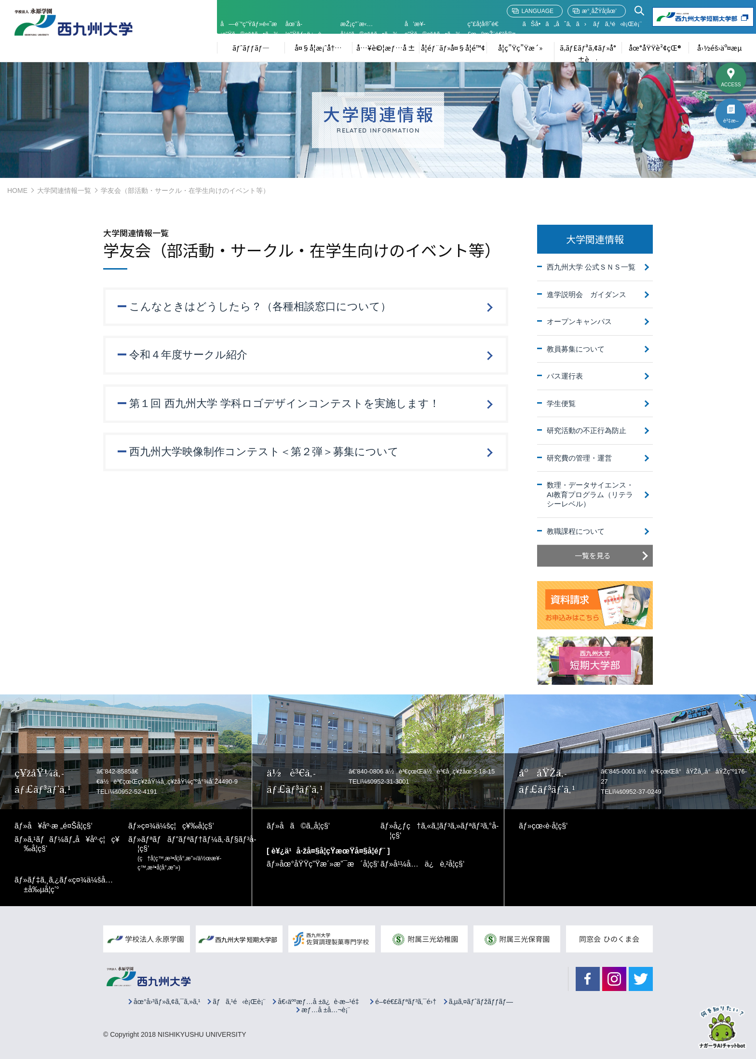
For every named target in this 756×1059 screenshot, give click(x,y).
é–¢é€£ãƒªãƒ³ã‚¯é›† (405, 1001)
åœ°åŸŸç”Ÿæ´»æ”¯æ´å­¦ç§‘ (330, 864)
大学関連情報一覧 (64, 190)
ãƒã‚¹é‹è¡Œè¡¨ (617, 23)
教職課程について (576, 531)
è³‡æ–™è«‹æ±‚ (731, 123)
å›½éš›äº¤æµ (722, 47)
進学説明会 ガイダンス (586, 294)
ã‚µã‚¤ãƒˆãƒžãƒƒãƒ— (481, 1001)
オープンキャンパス (579, 321)
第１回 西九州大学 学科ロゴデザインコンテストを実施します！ (285, 403)
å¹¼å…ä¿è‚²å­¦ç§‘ (429, 864)
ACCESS (731, 84)
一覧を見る (593, 555)
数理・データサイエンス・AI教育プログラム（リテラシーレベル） (590, 494)
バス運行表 (565, 376)
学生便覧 (561, 403)
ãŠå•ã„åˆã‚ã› (554, 23)
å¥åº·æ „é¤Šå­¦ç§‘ (60, 826)
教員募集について (576, 349)
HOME (17, 190)
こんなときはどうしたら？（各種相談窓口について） (261, 306)
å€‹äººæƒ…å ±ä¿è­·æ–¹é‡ (320, 1001)
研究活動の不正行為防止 (586, 430)
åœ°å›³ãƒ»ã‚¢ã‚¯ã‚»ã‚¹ (167, 1001)
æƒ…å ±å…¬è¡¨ (325, 1010)
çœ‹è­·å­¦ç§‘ (550, 826)
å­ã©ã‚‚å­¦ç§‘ (305, 826)
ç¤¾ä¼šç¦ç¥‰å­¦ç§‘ (178, 826)
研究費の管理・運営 (579, 458)
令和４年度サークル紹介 (189, 355)
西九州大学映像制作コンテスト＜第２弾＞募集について (264, 452)
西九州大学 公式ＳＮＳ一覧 (591, 267)
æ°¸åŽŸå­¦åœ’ (599, 11)
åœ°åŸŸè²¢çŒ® (655, 47)
